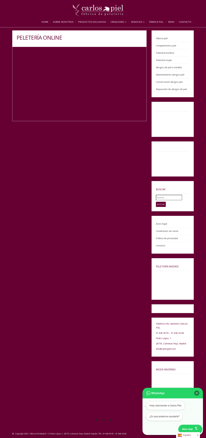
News (171, 21)
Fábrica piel (156, 21)
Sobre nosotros (63, 21)
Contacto (185, 21)
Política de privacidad (167, 238)
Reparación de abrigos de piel (171, 89)
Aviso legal (161, 223)
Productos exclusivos (92, 21)
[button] (196, 393)
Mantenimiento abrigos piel (170, 74)
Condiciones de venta (167, 230)
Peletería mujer (164, 60)
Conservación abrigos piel (169, 81)
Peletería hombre (165, 52)
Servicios (137, 21)
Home (44, 21)
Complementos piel (166, 45)
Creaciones (118, 21)
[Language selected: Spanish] (188, 435)
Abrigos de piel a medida (169, 67)
